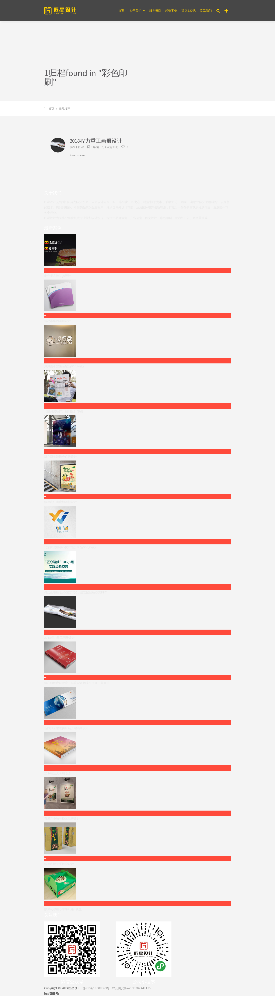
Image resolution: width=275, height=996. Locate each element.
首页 (51, 109)
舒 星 (81, 147)
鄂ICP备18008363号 (96, 988)
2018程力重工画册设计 (96, 140)
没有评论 (110, 147)
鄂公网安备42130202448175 (131, 988)
